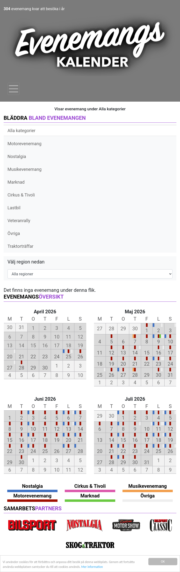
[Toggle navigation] (13, 89)
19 (111, 364)
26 (80, 357)
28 (21, 368)
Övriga (13, 233)
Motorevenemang (24, 143)
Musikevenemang (24, 169)
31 (170, 375)
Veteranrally (18, 220)
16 (158, 353)
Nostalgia (16, 156)
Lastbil (14, 207)
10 (170, 342)
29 (33, 368)
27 (9, 368)
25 (68, 357)
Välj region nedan (25, 262)
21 (21, 357)
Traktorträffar (20, 246)
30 (45, 368)
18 (99, 364)
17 (170, 353)
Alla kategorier (21, 130)
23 (45, 357)
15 (146, 353)
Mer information (94, 567)
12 (111, 353)
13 (123, 353)
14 (135, 353)
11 (99, 353)
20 (9, 357)
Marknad (16, 182)
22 (33, 357)
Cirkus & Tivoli (21, 194)
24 (56, 357)
